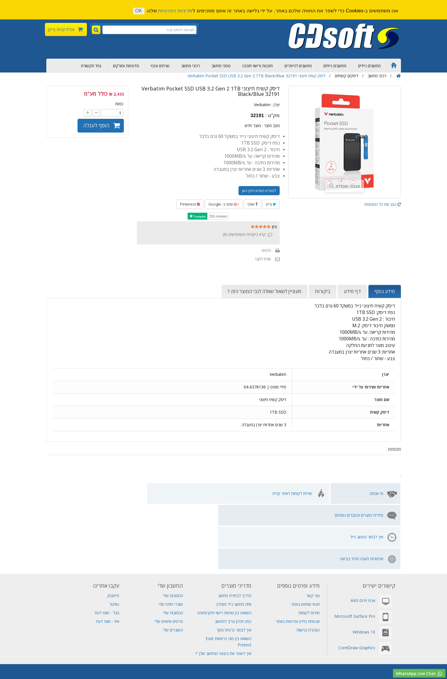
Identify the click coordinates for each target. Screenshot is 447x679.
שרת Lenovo (18, 655)
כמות (119, 103)
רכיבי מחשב (190, 65)
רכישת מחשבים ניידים (423, 642)
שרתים (298, 642)
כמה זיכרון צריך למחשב (233, 556)
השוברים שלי (173, 564)
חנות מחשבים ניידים (360, 661)
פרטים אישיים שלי (169, 556)
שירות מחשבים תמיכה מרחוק (85, 661)
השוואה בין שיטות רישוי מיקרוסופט (224, 547)
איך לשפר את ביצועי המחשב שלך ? (223, 588)
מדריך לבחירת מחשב (234, 530)
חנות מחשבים (123, 661)
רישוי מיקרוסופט (421, 661)
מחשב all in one (326, 661)
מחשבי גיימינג (176, 661)
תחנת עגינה (201, 661)
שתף (252, 204)
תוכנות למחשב (295, 661)
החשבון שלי (170, 520)
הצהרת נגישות (308, 564)
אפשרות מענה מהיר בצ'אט (78, 493)
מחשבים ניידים (369, 65)
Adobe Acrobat (289, 655)
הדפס (266, 250)
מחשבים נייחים (334, 65)
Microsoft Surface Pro (354, 551)
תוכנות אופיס (375, 655)
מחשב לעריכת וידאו (230, 661)
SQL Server (54, 655)
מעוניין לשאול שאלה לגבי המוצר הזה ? (264, 291)
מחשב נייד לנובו (45, 661)
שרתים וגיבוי (160, 65)
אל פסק (30, 642)
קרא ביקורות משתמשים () (244, 234)
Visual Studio (91, 642)
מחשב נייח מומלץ (387, 642)
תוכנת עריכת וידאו (265, 661)
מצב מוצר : (271, 125)
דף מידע (352, 291)
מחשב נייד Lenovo (220, 648)
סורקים (103, 655)
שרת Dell (86, 655)
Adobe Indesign (346, 655)
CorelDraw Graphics (356, 582)
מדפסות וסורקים (126, 65)
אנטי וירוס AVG (363, 535)
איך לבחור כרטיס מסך (233, 564)
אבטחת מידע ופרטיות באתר (298, 556)
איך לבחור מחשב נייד (154, 493)
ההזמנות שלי (173, 530)
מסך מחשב (20, 661)
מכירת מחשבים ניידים (58, 642)
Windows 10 (364, 566)
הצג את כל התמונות (382, 204)
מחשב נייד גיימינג (263, 642)
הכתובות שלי (173, 547)
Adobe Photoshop (161, 642)
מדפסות (120, 655)
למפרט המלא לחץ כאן (259, 190)
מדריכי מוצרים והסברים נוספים (217, 493)
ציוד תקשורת (91, 65)
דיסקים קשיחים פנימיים (326, 642)
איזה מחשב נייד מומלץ (233, 539)
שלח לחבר (263, 259)
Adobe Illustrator (254, 655)
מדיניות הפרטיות (175, 10)
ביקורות (322, 291)
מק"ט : (272, 115)
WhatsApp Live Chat (419, 674)
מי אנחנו (376, 493)
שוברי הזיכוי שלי (171, 539)
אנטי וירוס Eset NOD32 (180, 655)
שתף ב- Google (223, 204)
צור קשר (313, 530)
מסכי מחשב (221, 65)
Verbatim (262, 104)
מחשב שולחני (149, 661)
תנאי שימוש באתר (305, 539)
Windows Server (220, 655)
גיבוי (284, 642)
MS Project (317, 655)
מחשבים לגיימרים (298, 65)
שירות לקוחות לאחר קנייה (292, 493)
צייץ (271, 204)
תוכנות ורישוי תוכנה (257, 65)
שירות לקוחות (309, 547)
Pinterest (190, 204)
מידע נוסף (384, 291)
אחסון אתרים (118, 642)
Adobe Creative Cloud (202, 642)
